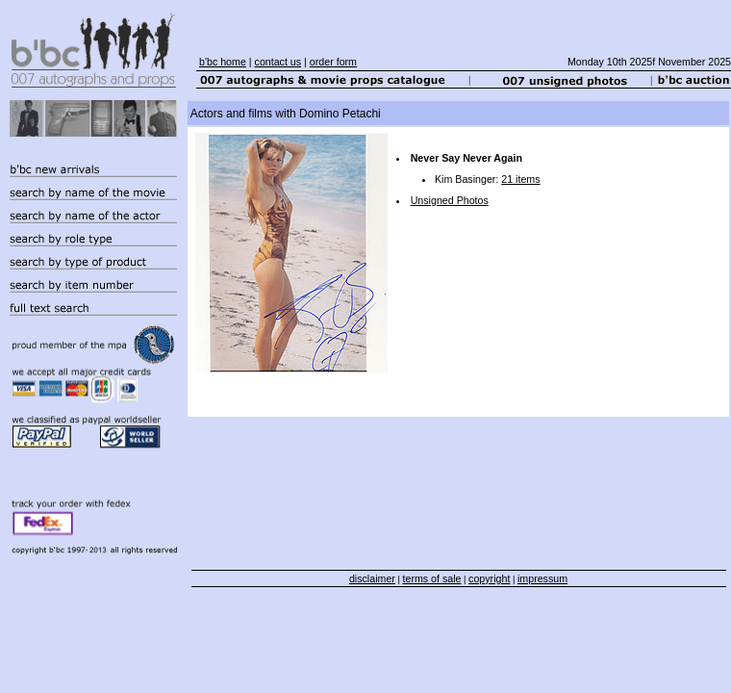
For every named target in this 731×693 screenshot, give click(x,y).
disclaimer (372, 578)
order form (333, 61)
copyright (489, 578)
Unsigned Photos (450, 200)
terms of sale (432, 578)
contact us (278, 61)
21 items (520, 179)
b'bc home (222, 61)
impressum (542, 578)
